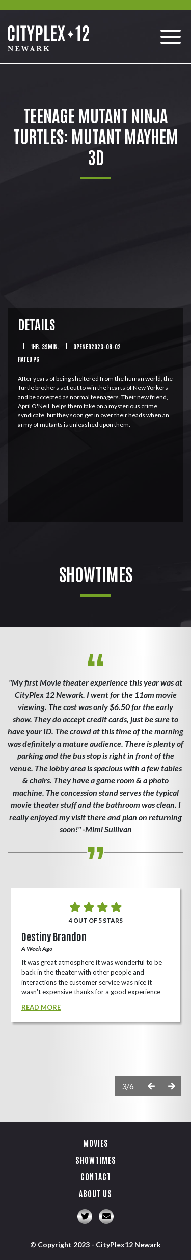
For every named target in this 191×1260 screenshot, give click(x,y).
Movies (95, 1143)
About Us (95, 1193)
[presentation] (151, 1086)
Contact (95, 1176)
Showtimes (95, 1159)
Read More (41, 1007)
